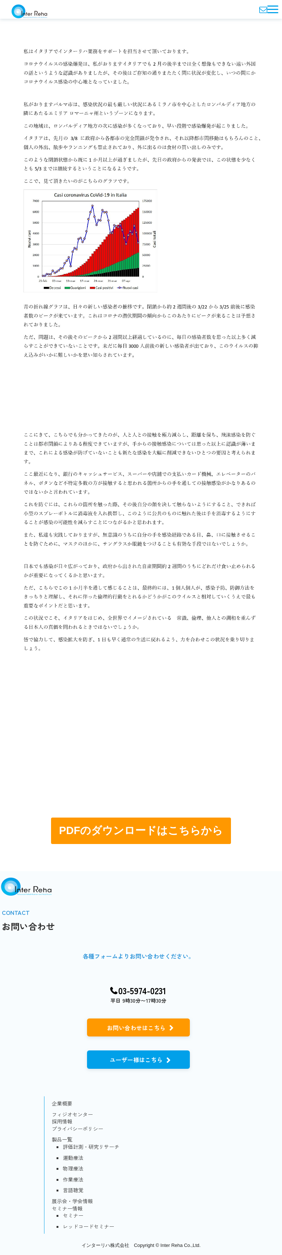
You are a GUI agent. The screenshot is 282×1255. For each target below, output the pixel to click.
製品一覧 (62, 1139)
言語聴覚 (73, 1190)
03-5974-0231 (142, 990)
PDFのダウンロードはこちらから (141, 830)
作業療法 (73, 1179)
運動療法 (73, 1157)
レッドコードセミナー (88, 1226)
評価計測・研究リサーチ (91, 1146)
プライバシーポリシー (77, 1128)
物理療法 (73, 1168)
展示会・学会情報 (72, 1201)
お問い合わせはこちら (136, 1027)
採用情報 (62, 1121)
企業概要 (62, 1103)
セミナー (73, 1215)
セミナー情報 (67, 1208)
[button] (273, 9)
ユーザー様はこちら (136, 1059)
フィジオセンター (72, 1114)
